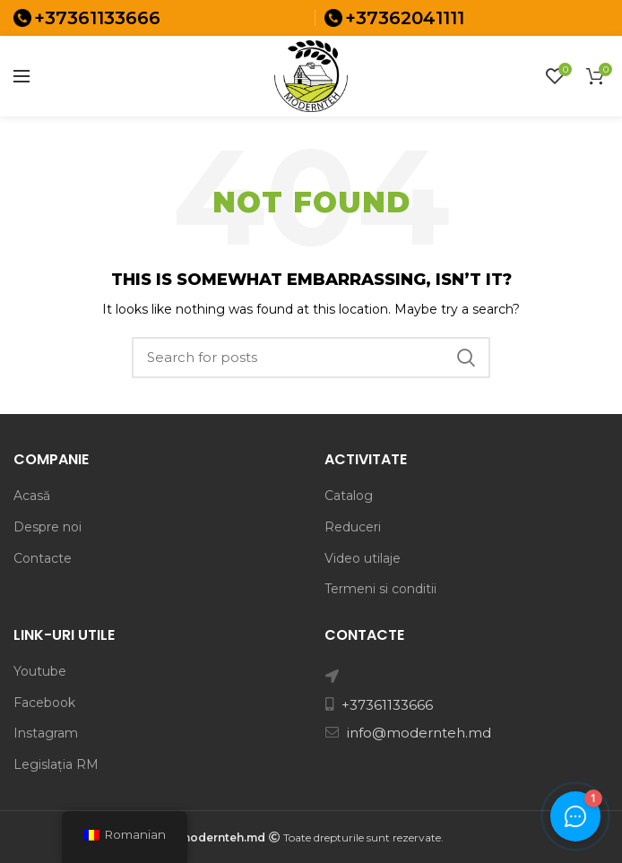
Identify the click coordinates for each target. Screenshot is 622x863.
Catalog (348, 496)
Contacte (42, 558)
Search (466, 357)
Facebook (44, 703)
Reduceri (352, 527)
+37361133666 (97, 18)
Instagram (45, 733)
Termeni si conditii (380, 589)
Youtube (39, 671)
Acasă (31, 496)
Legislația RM (56, 764)
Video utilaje (362, 558)
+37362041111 (404, 18)
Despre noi (47, 527)
